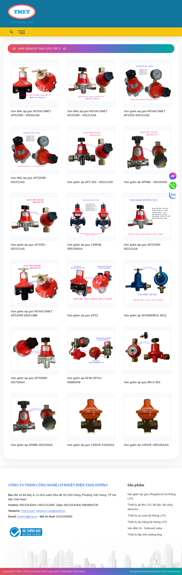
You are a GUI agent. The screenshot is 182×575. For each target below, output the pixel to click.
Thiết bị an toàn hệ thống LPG (146, 515)
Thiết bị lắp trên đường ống (144, 534)
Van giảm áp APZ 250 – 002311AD (90, 182)
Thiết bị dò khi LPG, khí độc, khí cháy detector (150, 507)
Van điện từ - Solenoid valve (144, 528)
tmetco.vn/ (28, 511)
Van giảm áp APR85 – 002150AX (145, 182)
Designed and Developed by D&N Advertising (154, 571)
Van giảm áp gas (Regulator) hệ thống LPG (151, 496)
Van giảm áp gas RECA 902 (142, 382)
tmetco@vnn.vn (27, 516)
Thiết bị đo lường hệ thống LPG (147, 522)
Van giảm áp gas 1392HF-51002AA (90, 445)
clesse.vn (41, 511)
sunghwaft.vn (56, 511)
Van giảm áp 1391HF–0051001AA (146, 445)
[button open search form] (11, 32)
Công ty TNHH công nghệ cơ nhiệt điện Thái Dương (58, 571)
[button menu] (21, 32)
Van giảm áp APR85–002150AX (32, 445)
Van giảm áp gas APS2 (82, 315)
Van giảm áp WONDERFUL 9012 (145, 315)
